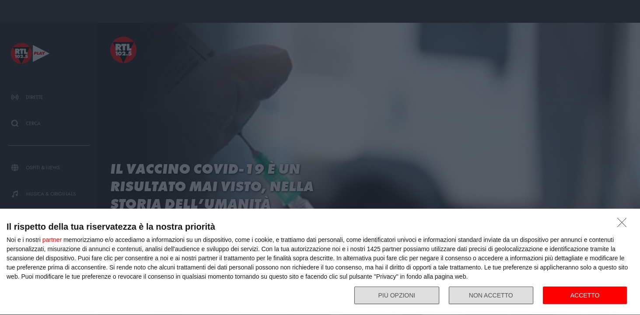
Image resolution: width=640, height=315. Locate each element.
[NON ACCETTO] (624, 225)
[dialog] (320, 262)
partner (52, 240)
